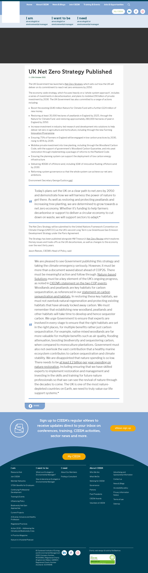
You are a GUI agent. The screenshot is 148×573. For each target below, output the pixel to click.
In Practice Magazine (19, 535)
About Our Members (69, 472)
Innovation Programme (42, 133)
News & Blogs (59, 4)
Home (29, 4)
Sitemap (116, 504)
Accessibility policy (120, 488)
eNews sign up (123, 428)
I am (13, 468)
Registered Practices (19, 524)
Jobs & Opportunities (114, 4)
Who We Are (94, 472)
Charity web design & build (99, 551)
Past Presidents (96, 494)
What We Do (94, 476)
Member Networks (18, 481)
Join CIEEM (74, 4)
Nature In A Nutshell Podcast (22, 540)
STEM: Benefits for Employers (22, 485)
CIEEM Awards (95, 498)
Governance (94, 485)
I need (64, 468)
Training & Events (92, 4)
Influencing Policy (17, 501)
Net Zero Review (95, 238)
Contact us (117, 479)
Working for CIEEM (97, 481)
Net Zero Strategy (74, 84)
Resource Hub (16, 472)
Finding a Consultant (69, 476)
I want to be (42, 468)
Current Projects (17, 512)
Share (34, 406)
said (70, 180)
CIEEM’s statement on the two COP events (78, 283)
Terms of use (118, 499)
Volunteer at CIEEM (97, 503)
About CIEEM (42, 4)
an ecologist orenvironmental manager (37, 21)
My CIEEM (118, 11)
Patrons (93, 490)
